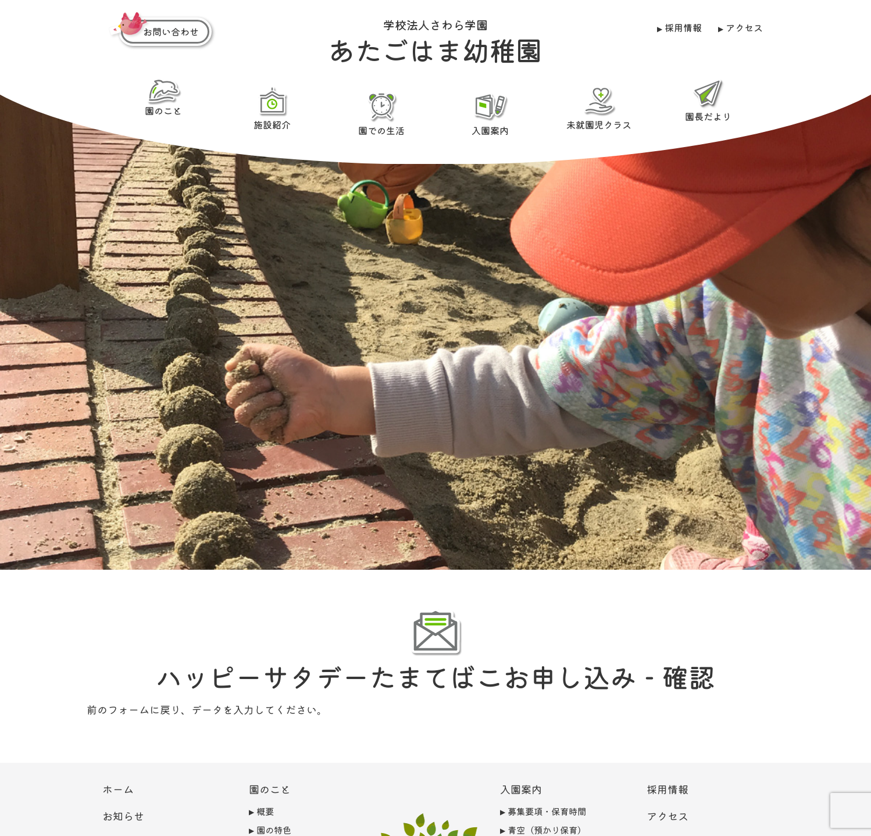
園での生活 (381, 113)
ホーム (118, 788)
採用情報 (683, 27)
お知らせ (123, 815)
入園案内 (490, 113)
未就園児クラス (598, 107)
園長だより (707, 100)
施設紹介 (272, 107)
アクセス (743, 27)
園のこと (163, 97)
